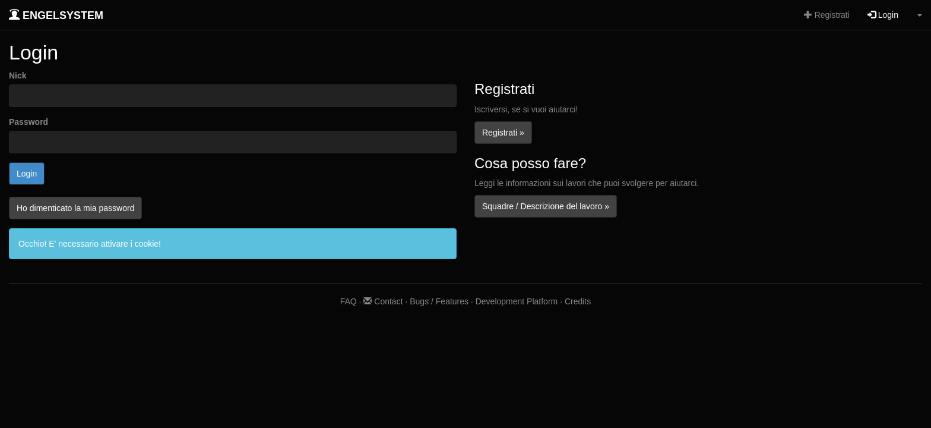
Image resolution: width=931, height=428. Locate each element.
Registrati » (503, 132)
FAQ (348, 301)
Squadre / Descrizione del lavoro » (545, 206)
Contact (383, 301)
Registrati (827, 15)
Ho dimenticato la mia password (75, 208)
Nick (18, 75)
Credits (578, 301)
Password (28, 122)
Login (882, 15)
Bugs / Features (439, 301)
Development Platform (517, 301)
